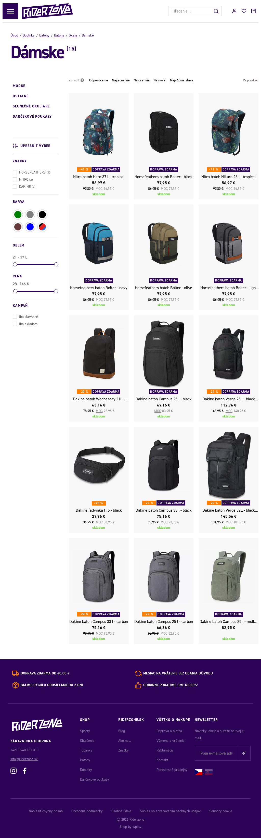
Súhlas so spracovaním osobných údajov (170, 811)
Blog (121, 731)
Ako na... (124, 740)
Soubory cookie (220, 811)
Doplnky (29, 35)
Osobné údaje (121, 811)
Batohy (44, 35)
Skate (73, 35)
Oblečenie (87, 740)
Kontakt (162, 760)
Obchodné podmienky (87, 811)
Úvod (14, 35)
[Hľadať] (216, 11)
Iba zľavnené (25, 316)
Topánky (86, 750)
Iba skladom (25, 323)
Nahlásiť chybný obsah (46, 811)
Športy (85, 731)
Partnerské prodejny (171, 769)
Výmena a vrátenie (170, 740)
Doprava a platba (169, 731)
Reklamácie (165, 750)
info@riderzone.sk (24, 759)
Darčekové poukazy (94, 779)
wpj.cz (137, 826)
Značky (123, 750)
